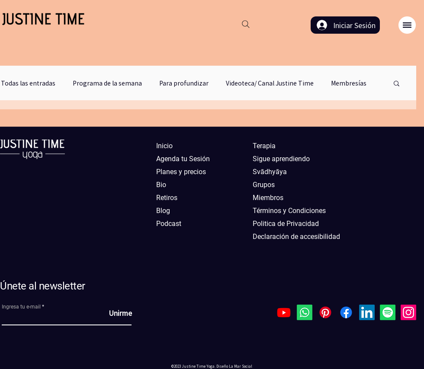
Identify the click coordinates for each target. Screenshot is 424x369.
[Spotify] (387, 312)
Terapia (264, 146)
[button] (407, 25)
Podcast (168, 223)
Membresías (348, 83)
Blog (163, 211)
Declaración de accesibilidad (292, 236)
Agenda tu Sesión (183, 159)
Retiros (166, 198)
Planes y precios (181, 172)
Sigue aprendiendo (281, 159)
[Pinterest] (325, 312)
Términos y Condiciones (289, 211)
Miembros (268, 198)
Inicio (164, 146)
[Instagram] (408, 312)
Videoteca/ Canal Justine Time (270, 83)
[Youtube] (284, 312)
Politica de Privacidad (286, 223)
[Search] (246, 24)
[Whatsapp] (304, 312)
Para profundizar (184, 83)
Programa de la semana (107, 83)
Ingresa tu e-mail (21, 306)
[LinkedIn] (367, 312)
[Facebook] (346, 312)
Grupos (264, 185)
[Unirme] (110, 312)
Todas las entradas (28, 83)
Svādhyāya (270, 172)
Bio (161, 185)
